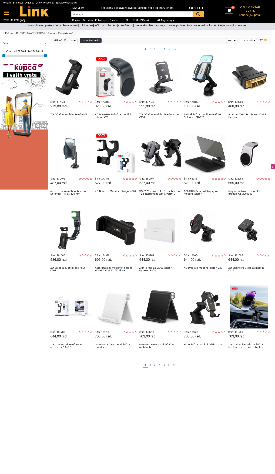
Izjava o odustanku (66, 2)
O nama (29, 2)
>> (174, 49)
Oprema (51, 33)
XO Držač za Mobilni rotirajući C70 (114, 198)
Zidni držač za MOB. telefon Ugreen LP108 (156, 278)
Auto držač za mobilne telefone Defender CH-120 (203, 118)
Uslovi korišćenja (45, 2)
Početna (9, 33)
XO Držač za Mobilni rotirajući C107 (69, 278)
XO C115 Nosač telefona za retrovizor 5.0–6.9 (67, 359)
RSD (231, 40)
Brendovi (18, 2)
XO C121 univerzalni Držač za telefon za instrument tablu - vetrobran (246, 360)
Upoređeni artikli (91, 40)
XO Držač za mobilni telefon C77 (204, 357)
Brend (24, 43)
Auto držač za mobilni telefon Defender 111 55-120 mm (69, 198)
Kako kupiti (101, 20)
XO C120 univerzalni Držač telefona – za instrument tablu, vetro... (158, 199)
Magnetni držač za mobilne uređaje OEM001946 (245, 198)
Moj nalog (165, 20)
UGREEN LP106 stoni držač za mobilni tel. (157, 359)
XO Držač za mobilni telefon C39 (204, 277)
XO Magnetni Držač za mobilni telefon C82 (114, 118)
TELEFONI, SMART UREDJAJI (30, 33)
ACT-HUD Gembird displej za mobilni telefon (202, 198)
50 (73, 40)
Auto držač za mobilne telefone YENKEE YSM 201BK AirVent (114, 278)
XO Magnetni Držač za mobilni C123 (247, 278)
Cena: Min (248, 40)
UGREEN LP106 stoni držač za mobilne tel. (113, 359)
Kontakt (7, 2)
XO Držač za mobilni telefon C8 (69, 116)
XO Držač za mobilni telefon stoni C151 (157, 118)
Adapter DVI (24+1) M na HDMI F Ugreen (248, 118)
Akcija (77, 8)
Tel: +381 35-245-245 (137, 20)
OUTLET (196, 8)
